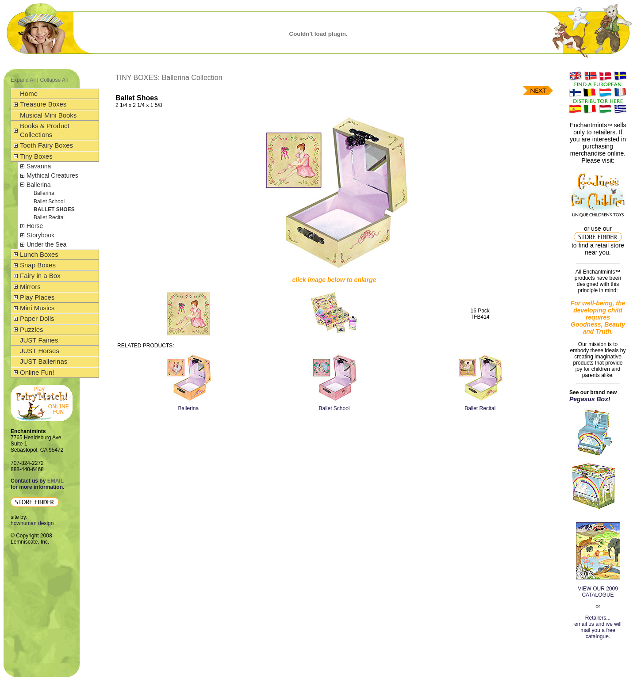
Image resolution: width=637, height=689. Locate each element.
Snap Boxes (38, 265)
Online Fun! (37, 372)
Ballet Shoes (54, 209)
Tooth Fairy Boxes (46, 145)
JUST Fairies (39, 340)
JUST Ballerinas (43, 361)
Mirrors (30, 286)
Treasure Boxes (43, 104)
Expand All (23, 80)
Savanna (39, 166)
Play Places (37, 297)
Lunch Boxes (39, 254)
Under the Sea (46, 244)
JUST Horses (39, 350)
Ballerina (38, 184)
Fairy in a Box (40, 275)
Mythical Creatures (52, 175)
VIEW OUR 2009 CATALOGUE (598, 592)
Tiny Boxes (36, 156)
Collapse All (54, 80)
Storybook (40, 235)
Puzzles (31, 329)
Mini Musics (37, 308)
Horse (35, 225)
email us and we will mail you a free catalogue (598, 630)
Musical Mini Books (48, 115)
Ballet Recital (49, 217)
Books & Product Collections (44, 130)
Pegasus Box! (589, 399)
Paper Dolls (37, 318)
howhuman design (32, 523)
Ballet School (49, 201)
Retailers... (597, 618)
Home (29, 93)
